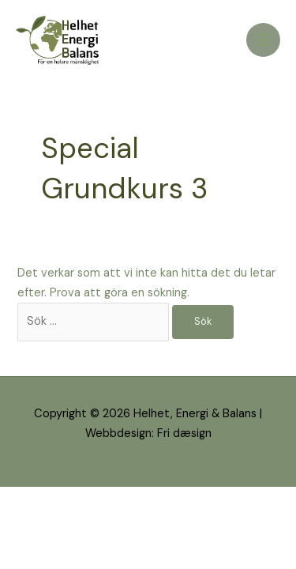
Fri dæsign (184, 433)
